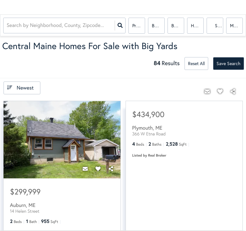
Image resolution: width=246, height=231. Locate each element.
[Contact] (85, 168)
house (197, 25)
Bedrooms (158, 25)
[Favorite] (98, 168)
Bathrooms (177, 25)
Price (137, 25)
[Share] (110, 168)
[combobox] (7, 26)
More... (236, 25)
